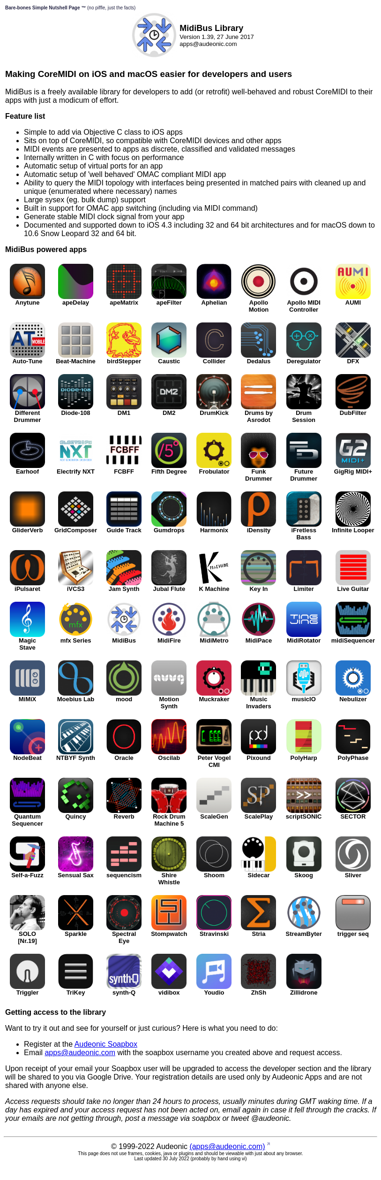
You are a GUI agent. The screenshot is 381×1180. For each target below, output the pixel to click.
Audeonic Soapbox (106, 1044)
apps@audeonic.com (80, 1053)
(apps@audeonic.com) (227, 1146)
